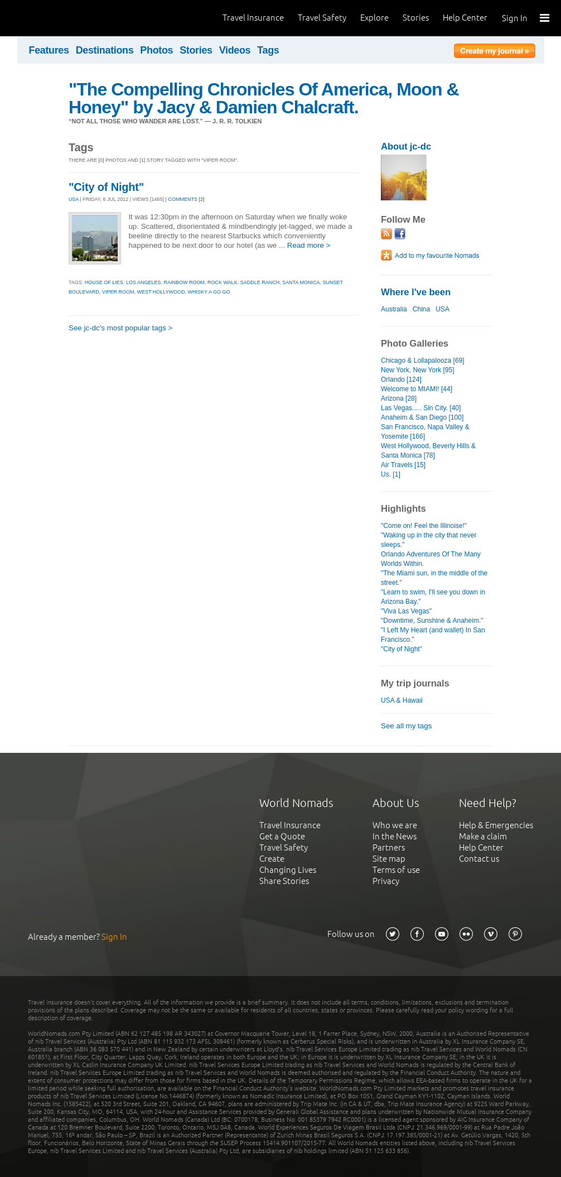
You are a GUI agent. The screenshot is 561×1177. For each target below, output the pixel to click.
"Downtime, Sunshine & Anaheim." (432, 620)
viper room (118, 292)
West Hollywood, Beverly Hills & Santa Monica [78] (428, 450)
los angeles (143, 282)
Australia (394, 309)
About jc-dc (406, 146)
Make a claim (483, 836)
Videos (235, 50)
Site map (389, 858)
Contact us (479, 858)
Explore (374, 17)
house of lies (104, 282)
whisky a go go (209, 292)
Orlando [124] (401, 379)
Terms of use (396, 870)
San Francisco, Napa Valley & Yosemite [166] (425, 431)
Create (271, 858)
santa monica (301, 282)
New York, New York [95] (417, 370)
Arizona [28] (399, 398)
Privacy (386, 881)
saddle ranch (260, 282)
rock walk (222, 282)
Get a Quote (282, 836)
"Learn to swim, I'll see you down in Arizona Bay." (433, 597)
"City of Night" (106, 187)
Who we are (395, 825)
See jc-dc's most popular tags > (120, 328)
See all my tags (406, 726)
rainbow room (184, 282)
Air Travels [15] (403, 465)
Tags (268, 50)
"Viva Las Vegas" (406, 611)
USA (74, 199)
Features (49, 50)
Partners (389, 847)
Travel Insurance (253, 17)
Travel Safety (322, 17)
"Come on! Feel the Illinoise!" (424, 526)
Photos (156, 50)
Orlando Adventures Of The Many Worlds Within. (431, 559)
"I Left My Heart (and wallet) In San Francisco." (433, 634)
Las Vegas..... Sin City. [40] (421, 408)
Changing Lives (287, 870)
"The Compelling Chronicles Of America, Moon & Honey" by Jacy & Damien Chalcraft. (264, 98)
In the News (395, 836)
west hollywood (161, 292)
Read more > (309, 245)
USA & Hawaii (402, 700)
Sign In (515, 18)
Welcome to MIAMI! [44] (416, 389)
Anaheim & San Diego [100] (422, 417)
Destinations (105, 50)
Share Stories (284, 881)
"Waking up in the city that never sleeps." (428, 540)
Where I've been (416, 292)
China (421, 309)
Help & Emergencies (496, 825)
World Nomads (58, 18)
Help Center (465, 17)
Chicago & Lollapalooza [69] (423, 360)
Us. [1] (390, 474)
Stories (416, 17)
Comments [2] (186, 199)
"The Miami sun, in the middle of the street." (434, 578)
